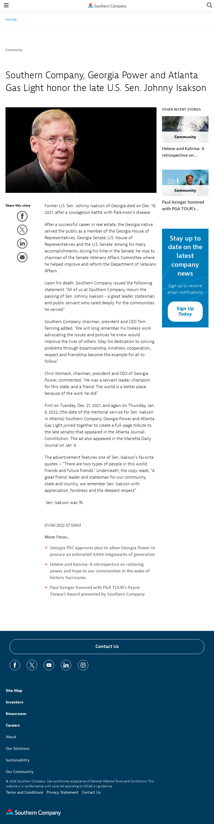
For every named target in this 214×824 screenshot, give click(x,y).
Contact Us (107, 646)
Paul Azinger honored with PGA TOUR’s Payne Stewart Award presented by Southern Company (184, 205)
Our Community (20, 771)
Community (14, 50)
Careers (13, 725)
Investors (14, 702)
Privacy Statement (62, 792)
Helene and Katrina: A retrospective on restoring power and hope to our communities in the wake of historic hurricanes (100, 571)
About (11, 737)
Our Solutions (17, 748)
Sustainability (18, 760)
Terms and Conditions (24, 792)
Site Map (14, 690)
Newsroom (16, 713)
